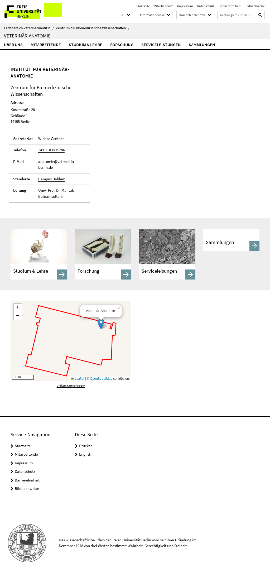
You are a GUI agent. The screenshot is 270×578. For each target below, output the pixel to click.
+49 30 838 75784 (51, 149)
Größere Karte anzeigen (71, 385)
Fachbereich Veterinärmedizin (29, 28)
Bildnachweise (254, 6)
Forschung (121, 44)
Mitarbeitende (163, 6)
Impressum (185, 6)
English (85, 454)
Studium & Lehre (85, 44)
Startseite (143, 6)
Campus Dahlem (51, 178)
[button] (125, 15)
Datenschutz (206, 6)
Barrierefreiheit (229, 6)
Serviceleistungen (161, 44)
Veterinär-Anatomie (27, 35)
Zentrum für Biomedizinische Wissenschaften (92, 28)
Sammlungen (202, 44)
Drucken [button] (86, 445)
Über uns (13, 44)
